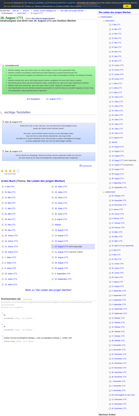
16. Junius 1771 (11, 235)
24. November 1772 (119, 368)
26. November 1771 (119, 200)
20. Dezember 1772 (119, 408)
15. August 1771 (61, 241)
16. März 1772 (117, 237)
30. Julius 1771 (61, 214)
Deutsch (26, 11)
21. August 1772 (118, 286)
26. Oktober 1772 (118, 332)
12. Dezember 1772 (119, 399)
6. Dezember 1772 (118, 390)
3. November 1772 (118, 345)
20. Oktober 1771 (118, 196)
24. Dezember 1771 (119, 205)
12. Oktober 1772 (118, 323)
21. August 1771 (61, 252)
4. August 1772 (117, 282)
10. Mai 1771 (10, 192)
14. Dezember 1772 (119, 404)
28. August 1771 (61, 263)
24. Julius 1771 (61, 203)
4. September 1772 (119, 295)
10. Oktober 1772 (118, 318)
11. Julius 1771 (11, 279)
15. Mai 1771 (10, 203)
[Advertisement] (22, 40)
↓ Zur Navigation (32, 99)
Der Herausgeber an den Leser (123, 395)
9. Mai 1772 (116, 255)
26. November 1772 (119, 372)
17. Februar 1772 (118, 223)
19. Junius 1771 (11, 241)
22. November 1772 (119, 363)
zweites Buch (110, 192)
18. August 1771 (61, 246)
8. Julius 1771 (10, 268)
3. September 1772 (119, 291)
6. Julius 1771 (10, 263)
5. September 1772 (119, 300)
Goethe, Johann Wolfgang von (44, 11)
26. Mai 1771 (10, 219)
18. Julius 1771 (61, 192)
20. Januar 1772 (118, 214)
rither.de (16, 11)
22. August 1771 (61, 257)
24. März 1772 (117, 241)
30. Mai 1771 (10, 230)
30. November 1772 (119, 377)
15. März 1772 (117, 232)
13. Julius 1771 (11, 284)
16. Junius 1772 (117, 268)
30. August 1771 (61, 268)
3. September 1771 (63, 274)
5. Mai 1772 (116, 250)
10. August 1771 (61, 230)
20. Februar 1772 (118, 228)
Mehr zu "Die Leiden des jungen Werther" (48, 290)
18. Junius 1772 (117, 273)
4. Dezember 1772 (118, 386)
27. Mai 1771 (10, 225)
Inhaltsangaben (7, 13)
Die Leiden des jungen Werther (72, 11)
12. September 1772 (119, 309)
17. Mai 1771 (10, 208)
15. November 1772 (119, 354)
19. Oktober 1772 (118, 327)
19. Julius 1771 (61, 197)
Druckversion (85, 166)
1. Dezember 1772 (118, 381)
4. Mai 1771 (9, 187)
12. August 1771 (61, 235)
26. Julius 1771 (61, 208)
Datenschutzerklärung (91, 6)
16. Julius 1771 (61, 187)
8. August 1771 (61, 219)
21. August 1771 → (55, 99)
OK (127, 6)
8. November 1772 (118, 350)
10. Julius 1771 (11, 274)
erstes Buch (21, 13)
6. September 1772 (119, 304)
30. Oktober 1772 (118, 341)
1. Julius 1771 (10, 257)
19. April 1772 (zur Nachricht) (122, 246)
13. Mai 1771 (10, 197)
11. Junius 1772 (117, 264)
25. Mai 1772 (116, 259)
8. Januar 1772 (117, 209)
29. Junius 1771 (11, 252)
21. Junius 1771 (11, 246)
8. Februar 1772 (118, 218)
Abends (58, 225)
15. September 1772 (119, 313)
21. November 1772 (119, 359)
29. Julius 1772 (117, 277)
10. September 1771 (63, 279)
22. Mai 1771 (10, 214)
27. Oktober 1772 (118, 336)
